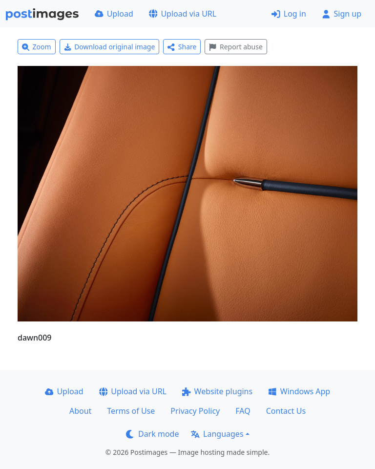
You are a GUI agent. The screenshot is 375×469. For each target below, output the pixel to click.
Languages (217, 433)
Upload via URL (182, 13)
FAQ (242, 410)
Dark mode (152, 433)
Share (181, 46)
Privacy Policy (195, 410)
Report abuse (235, 46)
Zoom (36, 46)
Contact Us (286, 410)
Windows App (299, 391)
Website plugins (217, 391)
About (80, 410)
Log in (288, 13)
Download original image (109, 46)
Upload (114, 13)
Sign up (341, 13)
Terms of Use (131, 410)
